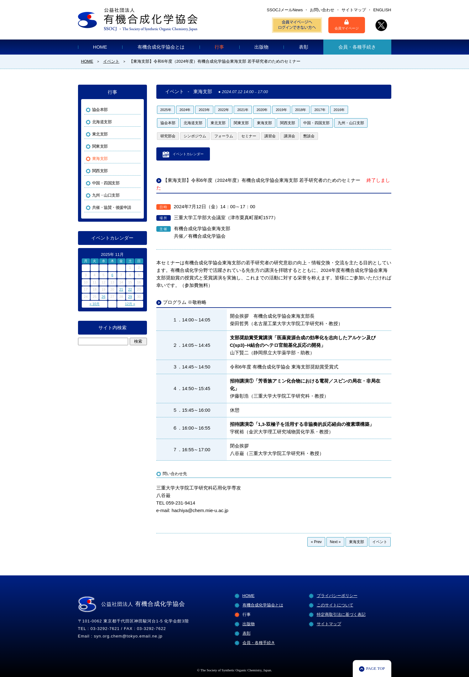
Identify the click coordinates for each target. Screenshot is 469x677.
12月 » (130, 304)
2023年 (204, 110)
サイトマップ (353, 10)
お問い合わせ (322, 10)
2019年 (281, 110)
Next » (335, 542)
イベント (379, 542)
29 (130, 297)
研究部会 (167, 136)
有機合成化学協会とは (161, 47)
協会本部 (167, 123)
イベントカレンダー (188, 154)
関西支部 (287, 123)
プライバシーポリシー (337, 595)
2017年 (319, 110)
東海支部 (264, 123)
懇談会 (309, 136)
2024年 (185, 110)
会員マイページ (347, 24)
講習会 (270, 136)
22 (130, 289)
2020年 (262, 110)
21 (121, 289)
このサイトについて (335, 605)
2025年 (165, 110)
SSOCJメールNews (285, 10)
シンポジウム (195, 136)
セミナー (248, 136)
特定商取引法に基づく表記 (341, 614)
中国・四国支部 (316, 123)
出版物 (261, 47)
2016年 (339, 110)
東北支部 (218, 123)
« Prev (316, 542)
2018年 (300, 110)
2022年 (223, 110)
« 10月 (95, 304)
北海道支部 (193, 123)
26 (103, 297)
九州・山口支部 (351, 123)
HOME (100, 47)
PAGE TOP (375, 668)
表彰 (303, 47)
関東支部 (241, 123)
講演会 (289, 136)
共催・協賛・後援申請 (111, 207)
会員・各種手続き (357, 47)
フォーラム (223, 136)
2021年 (242, 110)
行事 (219, 47)
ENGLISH (382, 10)
